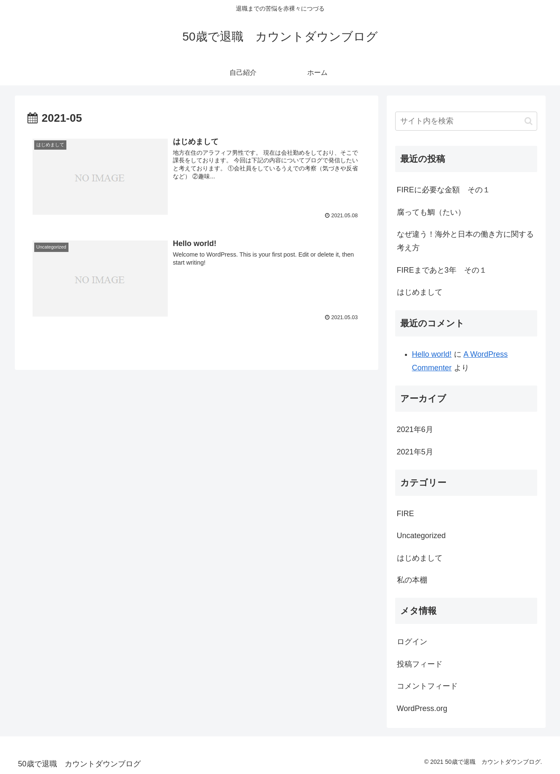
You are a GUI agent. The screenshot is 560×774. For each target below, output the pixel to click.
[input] (466, 121)
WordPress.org (422, 708)
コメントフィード (427, 686)
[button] (528, 121)
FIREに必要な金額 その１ (443, 190)
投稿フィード (420, 664)
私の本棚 (412, 580)
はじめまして (420, 292)
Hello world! (432, 354)
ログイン (412, 641)
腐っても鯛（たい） (431, 212)
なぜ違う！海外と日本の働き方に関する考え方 (465, 241)
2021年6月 (415, 429)
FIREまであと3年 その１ (442, 270)
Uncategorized (421, 535)
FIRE (405, 513)
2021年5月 (415, 452)
